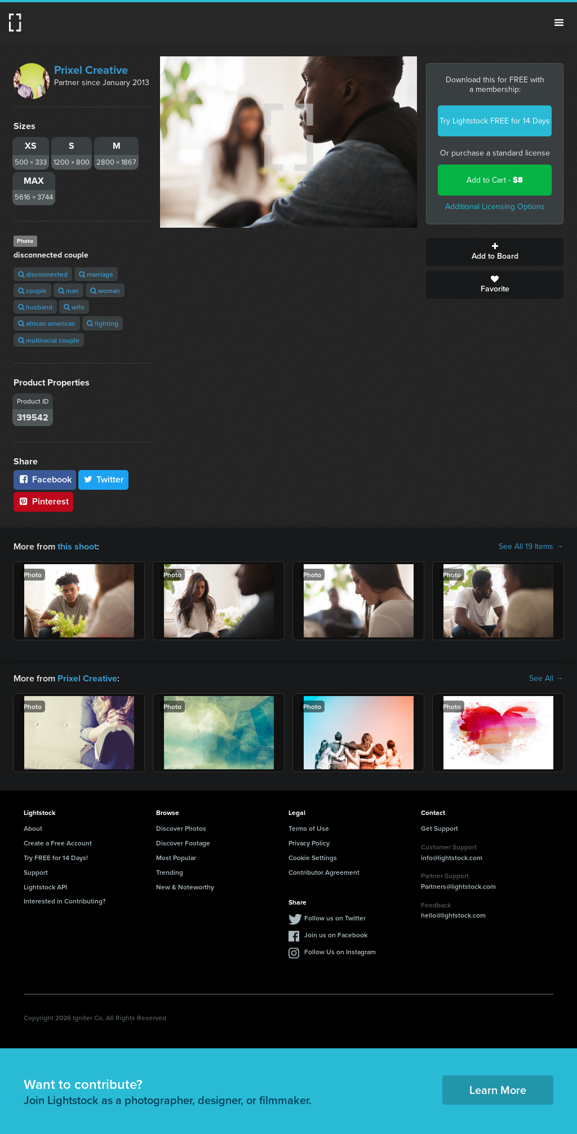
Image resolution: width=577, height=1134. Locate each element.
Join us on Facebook (335, 935)
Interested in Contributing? (65, 901)
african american (47, 323)
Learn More (497, 1090)
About (33, 828)
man (68, 290)
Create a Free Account (58, 843)
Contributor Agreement (323, 871)
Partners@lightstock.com (458, 886)
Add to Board (495, 252)
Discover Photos (181, 828)
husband (35, 307)
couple (32, 290)
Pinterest (43, 501)
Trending (169, 871)
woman (105, 290)
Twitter (104, 479)
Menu (559, 23)
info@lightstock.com (451, 857)
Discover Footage (183, 843)
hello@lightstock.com (453, 915)
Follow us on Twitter (335, 918)
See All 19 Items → (531, 546)
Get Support (439, 828)
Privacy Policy (309, 843)
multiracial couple (48, 340)
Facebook (45, 479)
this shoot (77, 546)
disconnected (43, 274)
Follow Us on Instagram (340, 951)
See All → (546, 678)
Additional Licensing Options (495, 206)
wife (74, 307)
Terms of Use (308, 828)
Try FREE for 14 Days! (56, 857)
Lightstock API (45, 886)
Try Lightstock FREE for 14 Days (495, 121)
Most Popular (176, 857)
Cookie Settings (312, 857)
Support (36, 871)
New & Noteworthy (185, 886)
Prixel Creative (91, 69)
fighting (102, 323)
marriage (96, 274)
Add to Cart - (495, 180)
